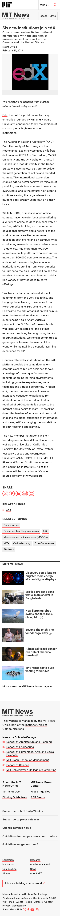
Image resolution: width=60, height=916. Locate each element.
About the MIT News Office (11, 784)
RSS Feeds (38, 797)
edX (8, 509)
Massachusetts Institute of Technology (24, 894)
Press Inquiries (40, 791)
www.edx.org (34, 475)
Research (35, 860)
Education (8, 860)
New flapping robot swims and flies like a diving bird (39, 614)
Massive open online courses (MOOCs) (26, 537)
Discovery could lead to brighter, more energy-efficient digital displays (40, 576)
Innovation (8, 864)
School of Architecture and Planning (29, 741)
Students (9, 549)
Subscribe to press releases (21, 819)
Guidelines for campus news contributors (29, 836)
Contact (48, 901)
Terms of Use (11, 791)
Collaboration (11, 525)
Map (11, 901)
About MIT (36, 873)
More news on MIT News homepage (25, 686)
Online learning (21, 543)
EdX (4, 115)
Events (19, 901)
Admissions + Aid (40, 864)
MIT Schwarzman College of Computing (31, 770)
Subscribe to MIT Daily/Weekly (22, 811)
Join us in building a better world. (25, 883)
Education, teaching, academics (21, 531)
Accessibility (19, 905)
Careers (38, 901)
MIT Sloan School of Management (27, 760)
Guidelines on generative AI (20, 844)
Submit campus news (16, 827)
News (33, 869)
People (28, 901)
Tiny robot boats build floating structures (39, 669)
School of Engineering (20, 747)
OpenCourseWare (44, 543)
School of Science (17, 765)
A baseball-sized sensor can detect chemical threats (41, 652)
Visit (5, 901)
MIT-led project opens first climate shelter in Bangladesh (39, 595)
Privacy (6, 905)
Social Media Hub (12, 909)
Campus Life (9, 869)
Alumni (6, 873)
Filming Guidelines (14, 797)
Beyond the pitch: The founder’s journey (39, 631)
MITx (6, 543)
